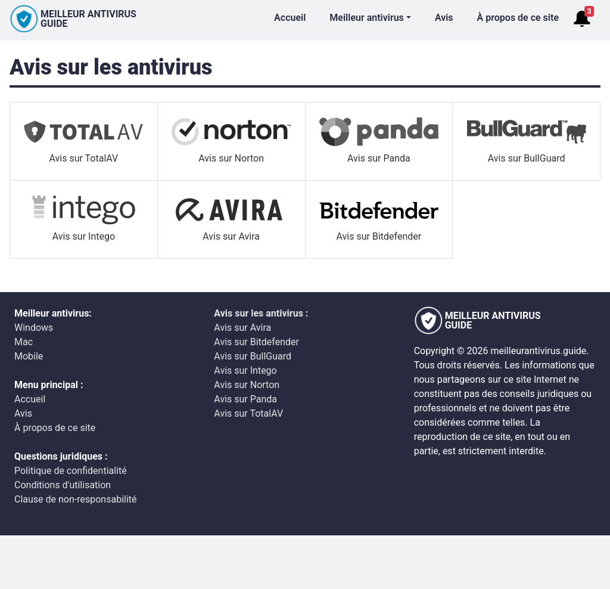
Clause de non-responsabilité (75, 499)
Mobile (28, 356)
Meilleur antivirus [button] (366, 17)
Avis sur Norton (246, 384)
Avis (444, 17)
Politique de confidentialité (70, 470)
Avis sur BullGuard (252, 356)
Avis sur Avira (242, 327)
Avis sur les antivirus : (261, 313)
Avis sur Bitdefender (256, 342)
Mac (23, 342)
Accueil (290, 17)
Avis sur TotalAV (248, 413)
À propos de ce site (518, 17)
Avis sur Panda (245, 399)
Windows (33, 327)
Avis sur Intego (245, 370)
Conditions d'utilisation (62, 485)
